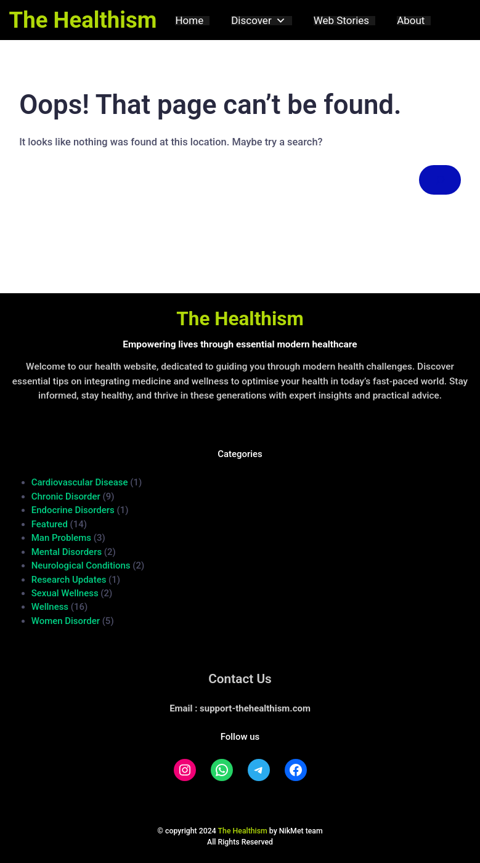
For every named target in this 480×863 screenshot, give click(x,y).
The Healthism (83, 20)
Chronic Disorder (65, 496)
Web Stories (341, 20)
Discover (258, 20)
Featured (49, 524)
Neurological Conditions (81, 565)
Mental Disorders (66, 551)
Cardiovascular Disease (79, 482)
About (411, 20)
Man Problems (61, 537)
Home (189, 20)
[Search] (440, 180)
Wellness (49, 606)
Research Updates (69, 579)
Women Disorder (65, 620)
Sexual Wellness (65, 593)
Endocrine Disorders (73, 510)
